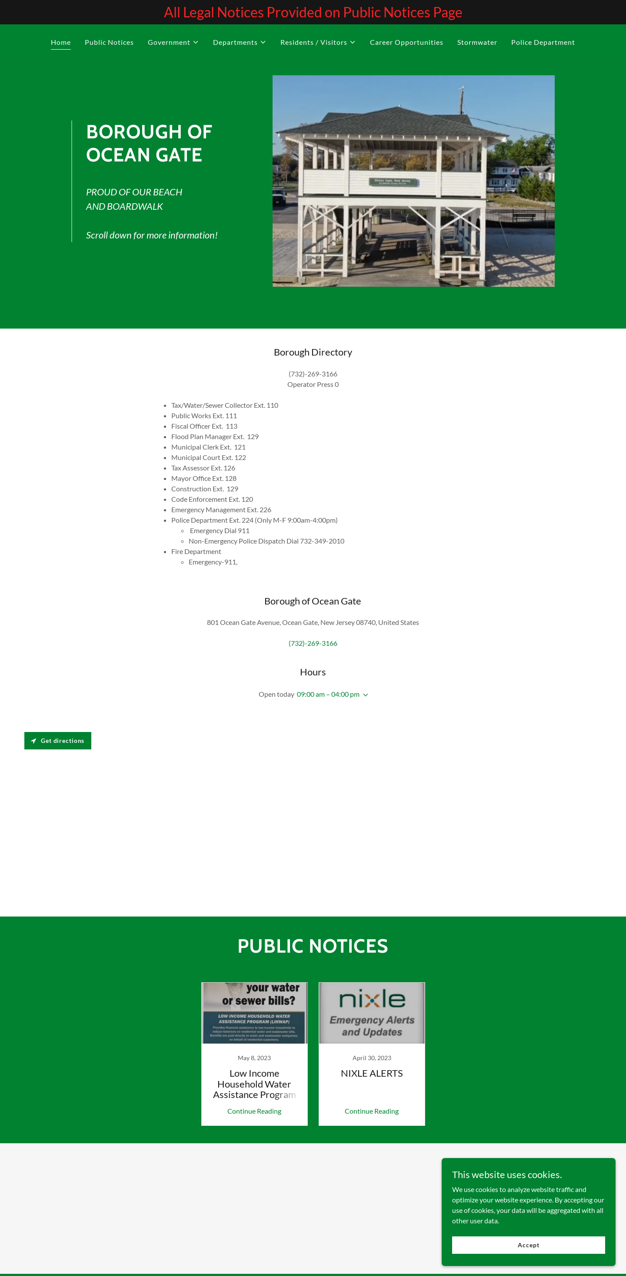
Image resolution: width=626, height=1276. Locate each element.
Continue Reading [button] (254, 1111)
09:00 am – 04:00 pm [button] (328, 694)
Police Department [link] (543, 42)
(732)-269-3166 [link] (313, 643)
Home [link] (61, 42)
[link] (254, 1054)
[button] (173, 42)
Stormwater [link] (477, 42)
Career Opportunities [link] (406, 42)
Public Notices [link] (109, 42)
